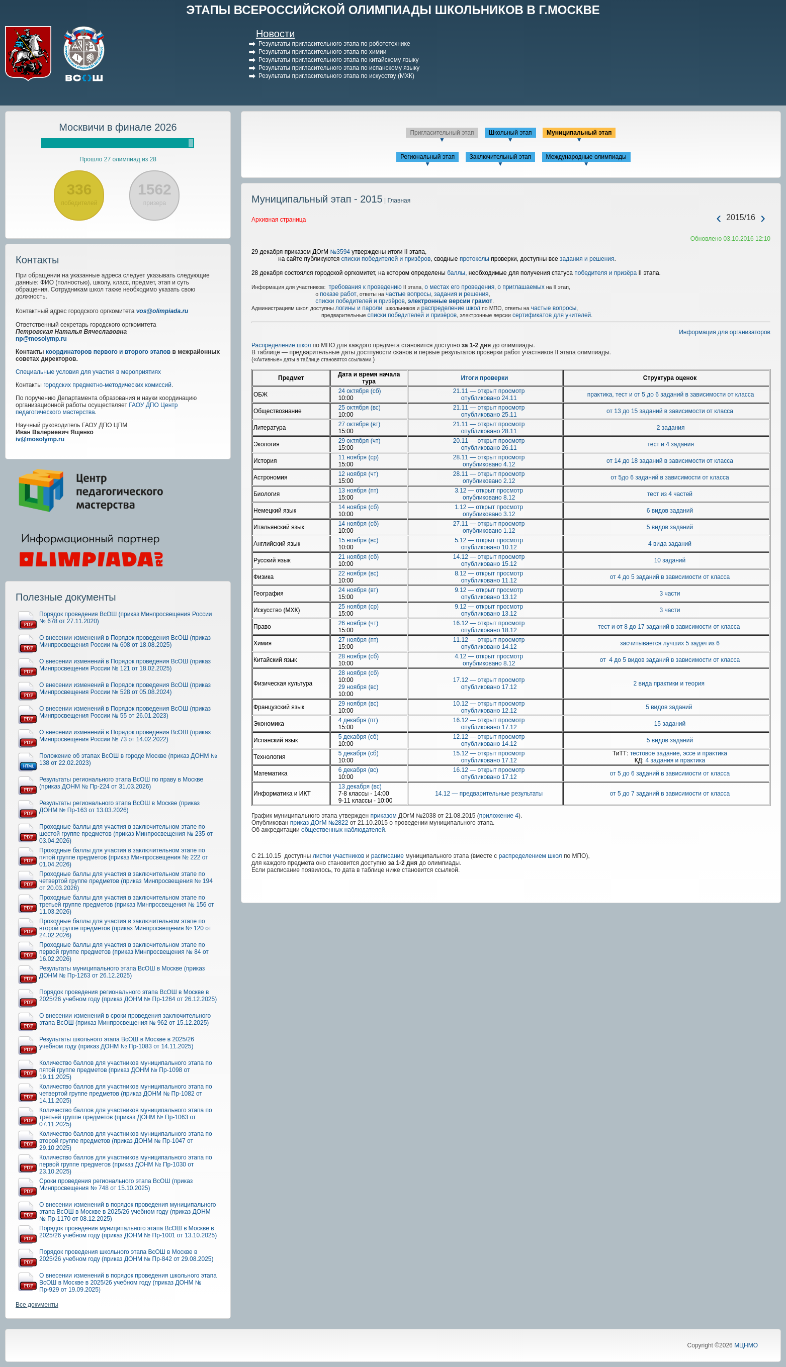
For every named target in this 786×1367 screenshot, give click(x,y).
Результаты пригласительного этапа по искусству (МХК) (336, 75)
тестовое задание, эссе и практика (678, 753)
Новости (275, 33)
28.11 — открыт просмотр (489, 457)
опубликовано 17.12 (489, 687)
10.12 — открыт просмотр (489, 703)
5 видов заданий (670, 527)
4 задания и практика (676, 760)
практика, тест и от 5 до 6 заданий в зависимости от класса (670, 394)
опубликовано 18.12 (489, 630)
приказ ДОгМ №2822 (319, 822)
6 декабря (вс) (358, 769)
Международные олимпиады (586, 156)
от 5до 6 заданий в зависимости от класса (669, 477)
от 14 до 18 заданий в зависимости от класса (669, 460)
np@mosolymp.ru (41, 338)
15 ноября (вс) (358, 540)
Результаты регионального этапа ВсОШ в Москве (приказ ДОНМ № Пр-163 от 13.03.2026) (119, 807)
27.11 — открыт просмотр (489, 523)
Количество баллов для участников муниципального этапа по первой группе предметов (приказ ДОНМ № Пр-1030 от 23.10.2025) (125, 1164)
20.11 (461, 440)
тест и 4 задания (670, 444)
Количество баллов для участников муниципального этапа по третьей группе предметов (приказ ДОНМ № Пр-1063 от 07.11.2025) (125, 1117)
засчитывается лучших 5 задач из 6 (670, 643)
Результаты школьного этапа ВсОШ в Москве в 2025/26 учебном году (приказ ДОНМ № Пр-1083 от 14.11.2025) (116, 1043)
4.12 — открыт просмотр (489, 656)
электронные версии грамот (450, 301)
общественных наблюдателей (343, 829)
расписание (387, 855)
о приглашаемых (521, 286)
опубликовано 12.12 (489, 710)
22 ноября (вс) (358, 573)
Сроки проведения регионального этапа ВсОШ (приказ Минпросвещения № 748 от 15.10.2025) (116, 1185)
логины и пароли (359, 308)
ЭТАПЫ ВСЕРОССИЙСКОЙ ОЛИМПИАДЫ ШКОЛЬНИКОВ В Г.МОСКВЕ (393, 10)
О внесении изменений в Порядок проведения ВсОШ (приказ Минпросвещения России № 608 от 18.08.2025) (125, 641)
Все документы (37, 1304)
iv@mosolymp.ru (40, 439)
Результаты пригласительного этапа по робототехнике (334, 43)
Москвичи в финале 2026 (118, 127)
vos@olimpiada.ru (162, 311)
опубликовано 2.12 (489, 480)
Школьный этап (510, 132)
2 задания (671, 427)
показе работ (338, 294)
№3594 (340, 251)
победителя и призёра (605, 272)
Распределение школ (281, 345)
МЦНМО (746, 1345)
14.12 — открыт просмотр (489, 556)
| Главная (396, 200)
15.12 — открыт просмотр (489, 753)
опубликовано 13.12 (489, 597)
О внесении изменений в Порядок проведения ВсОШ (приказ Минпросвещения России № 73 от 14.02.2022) (125, 736)
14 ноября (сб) (358, 507)
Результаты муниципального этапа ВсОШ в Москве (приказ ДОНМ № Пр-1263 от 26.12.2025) (122, 972)
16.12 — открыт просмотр (489, 623)
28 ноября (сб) (358, 656)
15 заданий (670, 723)
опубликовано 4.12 (489, 464)
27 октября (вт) (359, 424)
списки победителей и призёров (386, 258)
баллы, (458, 272)
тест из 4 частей (669, 494)
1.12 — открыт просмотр (489, 507)
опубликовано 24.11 (489, 398)
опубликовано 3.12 (489, 514)
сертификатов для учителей (551, 315)
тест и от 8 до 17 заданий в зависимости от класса (670, 626)
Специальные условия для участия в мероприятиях (88, 371)
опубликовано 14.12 (489, 646)
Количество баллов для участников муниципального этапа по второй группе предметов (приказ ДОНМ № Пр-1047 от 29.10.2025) (125, 1140)
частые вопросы (408, 294)
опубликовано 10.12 (489, 547)
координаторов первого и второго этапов (108, 351)
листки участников (339, 855)
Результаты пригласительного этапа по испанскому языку (338, 67)
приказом (384, 815)
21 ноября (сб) (358, 556)
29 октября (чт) (359, 440)
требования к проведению (364, 286)
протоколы (474, 258)
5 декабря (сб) (358, 736)
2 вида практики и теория (670, 683)
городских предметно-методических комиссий (107, 384)
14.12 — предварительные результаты (489, 793)
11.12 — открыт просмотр (489, 639)
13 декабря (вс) (360, 786)
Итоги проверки (484, 377)
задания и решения (587, 258)
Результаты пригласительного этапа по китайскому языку (338, 59)
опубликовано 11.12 (489, 580)
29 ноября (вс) (358, 687)
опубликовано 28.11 (489, 431)
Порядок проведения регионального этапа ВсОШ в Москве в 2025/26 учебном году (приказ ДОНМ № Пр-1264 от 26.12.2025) (128, 996)
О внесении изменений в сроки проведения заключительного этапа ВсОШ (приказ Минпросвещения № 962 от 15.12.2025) (125, 1019)
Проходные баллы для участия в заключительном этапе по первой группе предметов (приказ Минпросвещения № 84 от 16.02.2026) (124, 951)
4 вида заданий (669, 543)
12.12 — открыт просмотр (489, 736)
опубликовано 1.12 (489, 530)
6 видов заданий (670, 510)
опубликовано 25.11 (489, 414)
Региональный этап (427, 156)
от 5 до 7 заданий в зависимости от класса (670, 793)
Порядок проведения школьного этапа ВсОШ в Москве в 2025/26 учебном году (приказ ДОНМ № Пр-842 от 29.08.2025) (126, 1255)
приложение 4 (498, 815)
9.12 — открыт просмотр (489, 590)
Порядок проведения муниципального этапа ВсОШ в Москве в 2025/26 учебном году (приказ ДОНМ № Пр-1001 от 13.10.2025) (128, 1232)
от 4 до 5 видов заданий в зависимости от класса (670, 659)
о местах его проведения (459, 286)
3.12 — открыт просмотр (489, 490)
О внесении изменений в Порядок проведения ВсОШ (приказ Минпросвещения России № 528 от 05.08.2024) (125, 688)
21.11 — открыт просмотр (489, 391)
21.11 (461, 407)
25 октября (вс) (359, 407)
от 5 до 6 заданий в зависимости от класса (670, 773)
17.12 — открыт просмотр (489, 680)
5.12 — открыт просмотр (489, 540)
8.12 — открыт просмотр (489, 573)
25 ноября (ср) (358, 606)
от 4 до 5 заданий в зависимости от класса (670, 576)
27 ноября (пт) (358, 639)
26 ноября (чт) (358, 623)
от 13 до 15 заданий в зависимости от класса (669, 411)
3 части (669, 593)
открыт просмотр (500, 407)
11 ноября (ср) (358, 457)
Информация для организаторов (724, 332)
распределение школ (450, 308)
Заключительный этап (501, 156)
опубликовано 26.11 (489, 447)
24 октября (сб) (359, 391)
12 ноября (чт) (358, 473)
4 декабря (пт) (358, 720)
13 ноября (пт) (358, 490)
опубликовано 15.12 (489, 563)
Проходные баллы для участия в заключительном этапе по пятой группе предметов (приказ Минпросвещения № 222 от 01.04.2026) (123, 857)
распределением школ (530, 855)
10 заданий (670, 560)
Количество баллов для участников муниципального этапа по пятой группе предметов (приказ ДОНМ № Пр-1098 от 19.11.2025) (125, 1070)
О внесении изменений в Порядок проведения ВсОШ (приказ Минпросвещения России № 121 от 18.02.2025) (125, 665)
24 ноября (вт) (358, 590)
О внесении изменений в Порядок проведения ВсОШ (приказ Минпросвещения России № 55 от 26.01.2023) (125, 712)
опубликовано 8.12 (489, 497)
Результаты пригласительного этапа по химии (322, 51)
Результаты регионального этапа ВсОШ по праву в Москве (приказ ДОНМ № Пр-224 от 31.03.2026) (121, 783)
